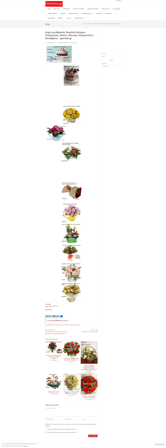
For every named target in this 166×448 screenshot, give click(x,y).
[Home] (83, 23)
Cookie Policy (25, 445)
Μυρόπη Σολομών (60, 324)
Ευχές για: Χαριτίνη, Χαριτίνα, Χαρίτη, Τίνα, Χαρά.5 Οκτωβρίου (53, 357)
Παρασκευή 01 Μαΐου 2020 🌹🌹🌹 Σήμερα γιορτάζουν (71, 392)
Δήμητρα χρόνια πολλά (53, 392)
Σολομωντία (71, 324)
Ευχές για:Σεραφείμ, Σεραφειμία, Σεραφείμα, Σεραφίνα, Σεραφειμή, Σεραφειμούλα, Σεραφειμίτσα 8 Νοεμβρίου (89, 367)
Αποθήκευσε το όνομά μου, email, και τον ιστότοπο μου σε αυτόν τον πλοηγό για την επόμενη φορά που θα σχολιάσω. (70, 425)
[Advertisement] (71, 96)
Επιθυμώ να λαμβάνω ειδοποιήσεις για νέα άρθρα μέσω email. (62, 432)
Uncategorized (50, 324)
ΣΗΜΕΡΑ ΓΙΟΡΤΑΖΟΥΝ (63, 42)
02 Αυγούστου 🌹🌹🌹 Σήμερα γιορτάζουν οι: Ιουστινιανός (71, 359)
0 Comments (74, 42)
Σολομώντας (66, 324)
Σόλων (75, 324)
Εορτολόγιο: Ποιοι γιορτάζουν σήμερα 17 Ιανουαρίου (89, 396)
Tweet (46, 306)
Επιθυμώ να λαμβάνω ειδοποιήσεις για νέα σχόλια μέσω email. (62, 429)
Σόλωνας (79, 324)
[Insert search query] (111, 56)
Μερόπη (55, 324)
